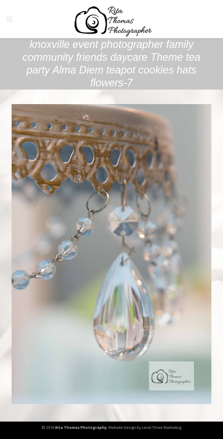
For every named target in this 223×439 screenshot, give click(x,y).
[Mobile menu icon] (9, 19)
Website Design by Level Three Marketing (144, 427)
